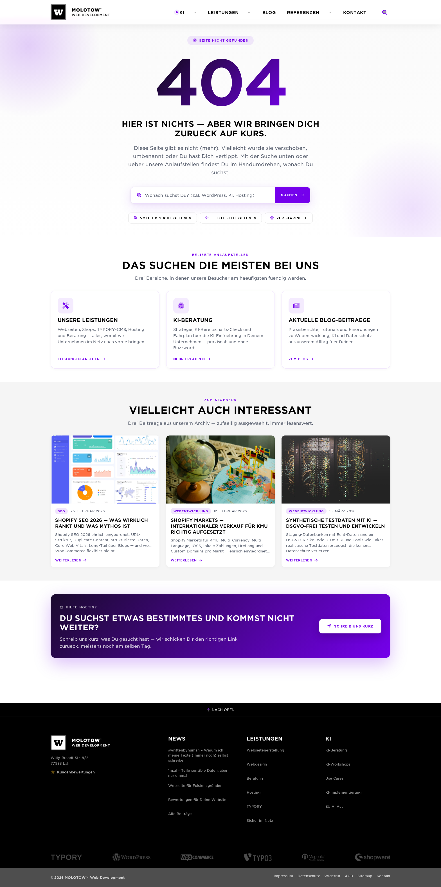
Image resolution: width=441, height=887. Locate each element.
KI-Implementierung (343, 792)
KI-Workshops (337, 764)
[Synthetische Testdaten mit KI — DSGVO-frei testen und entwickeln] (336, 501)
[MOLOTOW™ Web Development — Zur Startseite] (80, 12)
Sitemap (364, 876)
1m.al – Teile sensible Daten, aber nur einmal (198, 773)
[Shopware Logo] (372, 857)
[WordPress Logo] (131, 857)
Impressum (283, 876)
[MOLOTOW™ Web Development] (103, 742)
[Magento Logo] (313, 857)
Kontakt (383, 876)
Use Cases (334, 778)
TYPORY (254, 806)
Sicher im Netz (260, 820)
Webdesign (257, 764)
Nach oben (220, 709)
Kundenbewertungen (73, 772)
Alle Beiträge (180, 813)
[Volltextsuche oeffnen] (162, 218)
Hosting (253, 792)
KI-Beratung (336, 750)
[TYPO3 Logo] (258, 857)
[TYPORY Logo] (66, 857)
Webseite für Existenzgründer (195, 785)
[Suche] (384, 12)
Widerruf (332, 876)
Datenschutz (309, 876)
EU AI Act (334, 806)
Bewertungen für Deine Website (197, 799)
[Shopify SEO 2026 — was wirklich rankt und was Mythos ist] (105, 501)
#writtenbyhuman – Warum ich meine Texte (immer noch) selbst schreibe (198, 755)
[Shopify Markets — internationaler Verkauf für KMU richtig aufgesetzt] (220, 501)
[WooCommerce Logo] (197, 857)
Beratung (255, 778)
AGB (349, 876)
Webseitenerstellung (265, 750)
